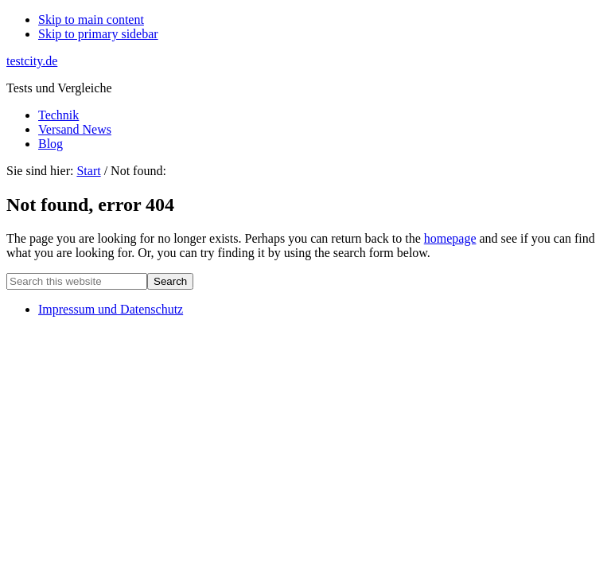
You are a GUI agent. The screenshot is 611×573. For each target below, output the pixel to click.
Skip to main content (91, 19)
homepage (450, 238)
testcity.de (31, 61)
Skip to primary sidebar (98, 34)
